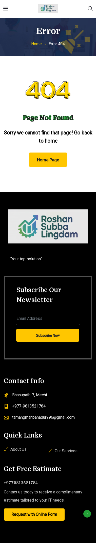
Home (36, 43)
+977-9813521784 (29, 406)
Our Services (66, 450)
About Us (18, 449)
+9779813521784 (21, 483)
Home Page (48, 159)
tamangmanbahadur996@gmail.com (43, 417)
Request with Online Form (34, 514)
